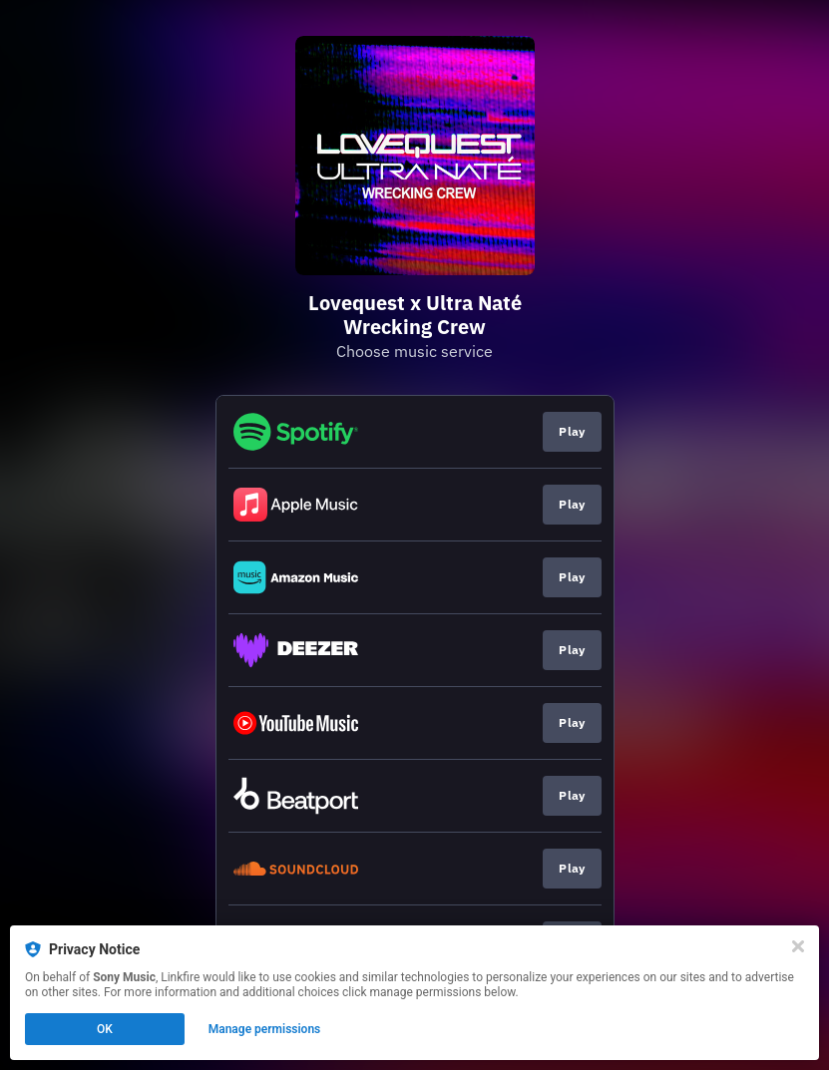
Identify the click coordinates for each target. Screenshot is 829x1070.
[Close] (798, 946)
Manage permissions (264, 1029)
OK (105, 1029)
